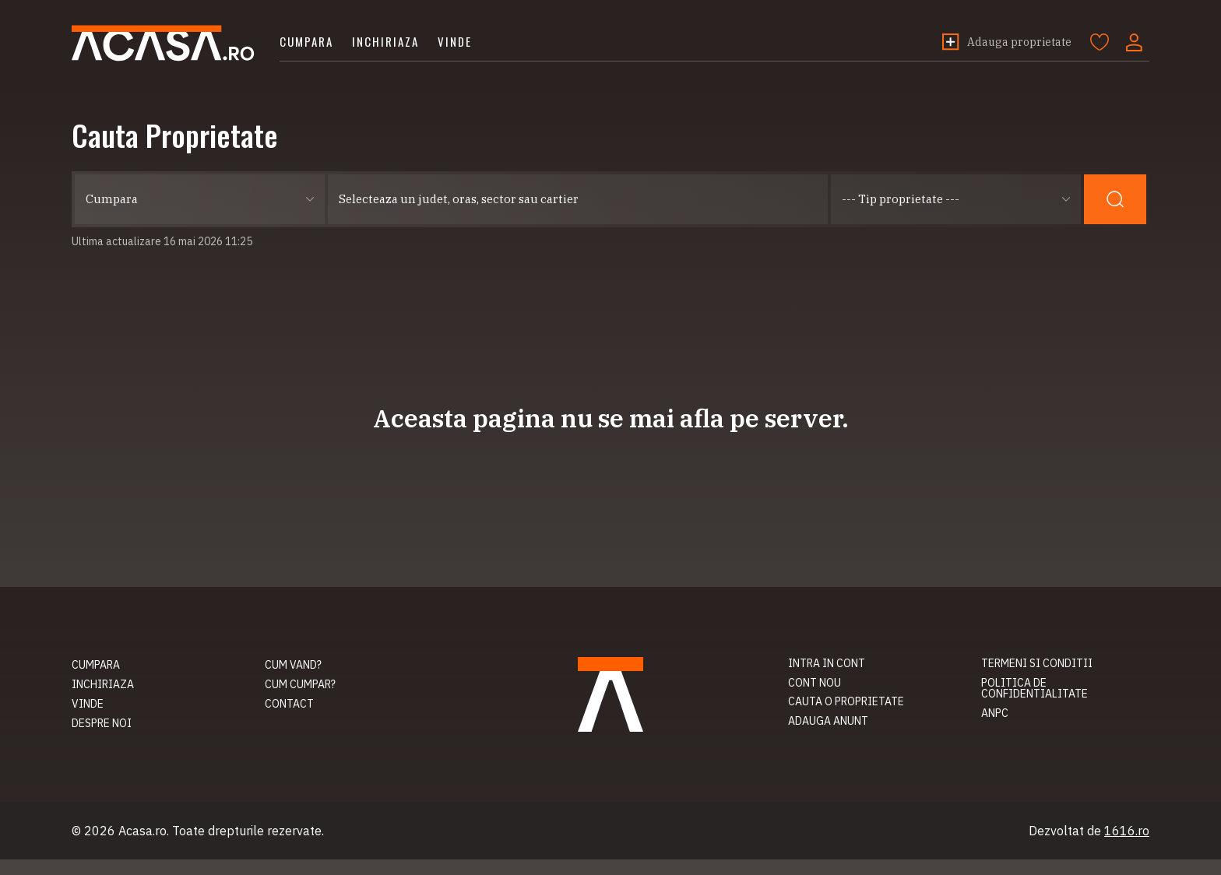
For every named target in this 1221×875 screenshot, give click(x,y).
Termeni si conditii (1037, 663)
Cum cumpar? (300, 684)
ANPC (994, 713)
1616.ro (1126, 830)
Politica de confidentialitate (1034, 688)
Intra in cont (826, 663)
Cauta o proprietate (846, 701)
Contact (289, 704)
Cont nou (814, 683)
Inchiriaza (385, 41)
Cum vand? (293, 665)
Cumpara (306, 41)
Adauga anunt (828, 721)
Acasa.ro (163, 43)
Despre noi (102, 723)
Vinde (455, 41)
